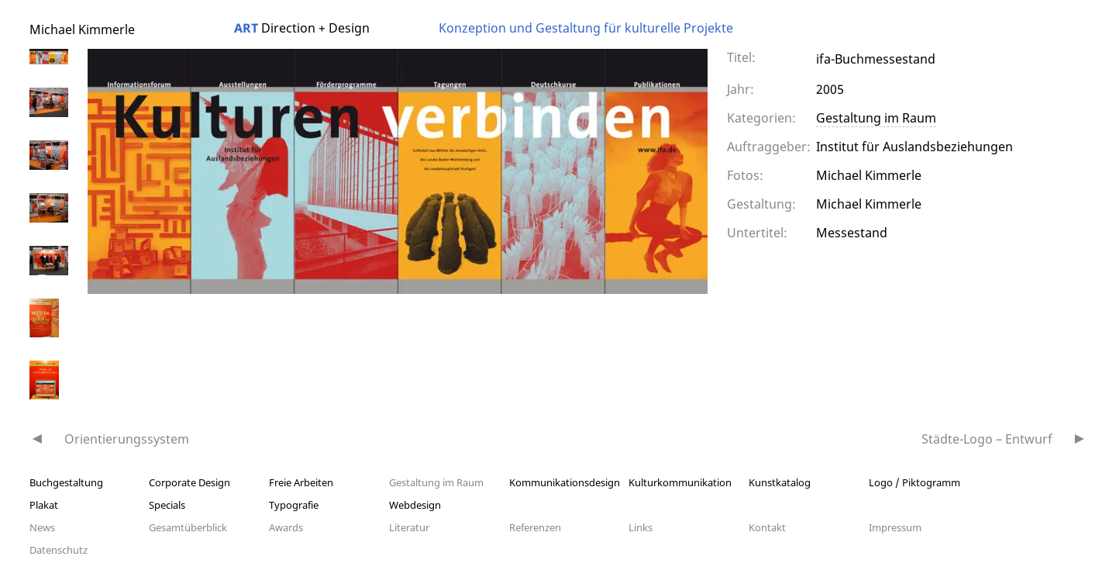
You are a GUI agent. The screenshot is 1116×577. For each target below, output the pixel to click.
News (42, 527)
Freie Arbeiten (301, 482)
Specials (167, 505)
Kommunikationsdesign (564, 482)
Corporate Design (189, 482)
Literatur (409, 527)
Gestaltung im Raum (876, 117)
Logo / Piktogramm (914, 482)
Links (641, 527)
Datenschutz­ (58, 550)
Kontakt (767, 527)
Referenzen (535, 527)
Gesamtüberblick (188, 527)
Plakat (43, 505)
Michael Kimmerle (82, 29)
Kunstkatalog (780, 482)
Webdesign (415, 505)
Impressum (895, 527)
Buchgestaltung (66, 482)
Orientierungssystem (126, 438)
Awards (286, 527)
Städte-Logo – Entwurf (986, 438)
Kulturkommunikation (680, 482)
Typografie (294, 505)
